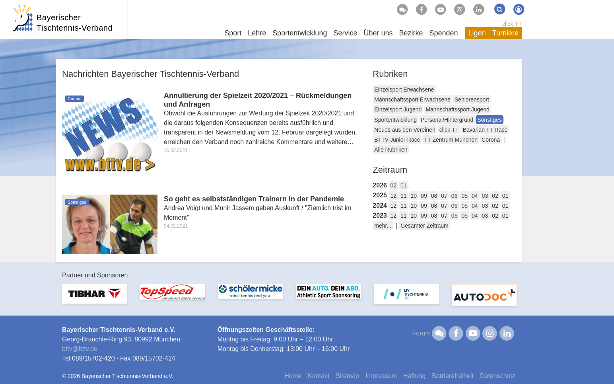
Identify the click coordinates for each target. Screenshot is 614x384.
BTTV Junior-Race (397, 139)
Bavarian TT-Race (485, 130)
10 (414, 196)
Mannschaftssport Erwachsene (412, 99)
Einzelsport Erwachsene (404, 89)
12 (393, 196)
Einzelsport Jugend (398, 109)
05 (464, 196)
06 (454, 196)
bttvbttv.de (79, 348)
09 (424, 196)
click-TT (512, 24)
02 (393, 185)
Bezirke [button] (411, 33)
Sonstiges (489, 120)
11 (403, 196)
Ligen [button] (477, 33)
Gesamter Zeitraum (424, 225)
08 (434, 196)
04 (475, 196)
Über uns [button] (377, 33)
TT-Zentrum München (451, 139)
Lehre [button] (257, 33)
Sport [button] (232, 33)
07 (444, 196)
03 (485, 196)
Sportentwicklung (395, 120)
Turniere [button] (505, 33)
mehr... (382, 225)
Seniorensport (472, 99)
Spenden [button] (443, 33)
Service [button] (345, 33)
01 (403, 185)
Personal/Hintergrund (447, 120)
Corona (491, 139)
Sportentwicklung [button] (299, 33)
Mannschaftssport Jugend (457, 109)
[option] (95, 298)
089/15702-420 (93, 358)
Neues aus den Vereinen (404, 130)
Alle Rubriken (390, 149)
